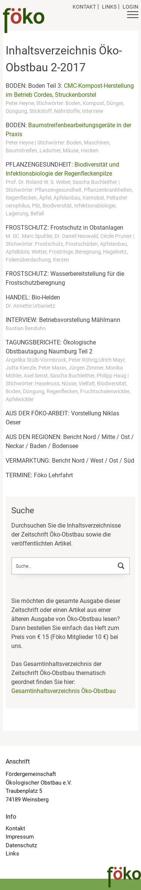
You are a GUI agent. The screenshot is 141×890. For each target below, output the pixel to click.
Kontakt (84, 7)
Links (109, 7)
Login (130, 7)
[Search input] (63, 565)
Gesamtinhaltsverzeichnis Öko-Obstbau (63, 691)
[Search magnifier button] (121, 566)
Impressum (20, 836)
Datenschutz (21, 845)
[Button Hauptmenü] (132, 15)
